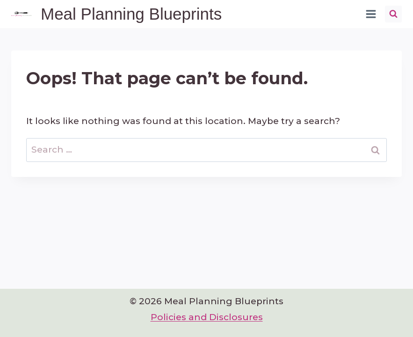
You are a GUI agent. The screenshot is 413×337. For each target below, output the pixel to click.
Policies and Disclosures (207, 317)
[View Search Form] (393, 14)
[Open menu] (370, 14)
